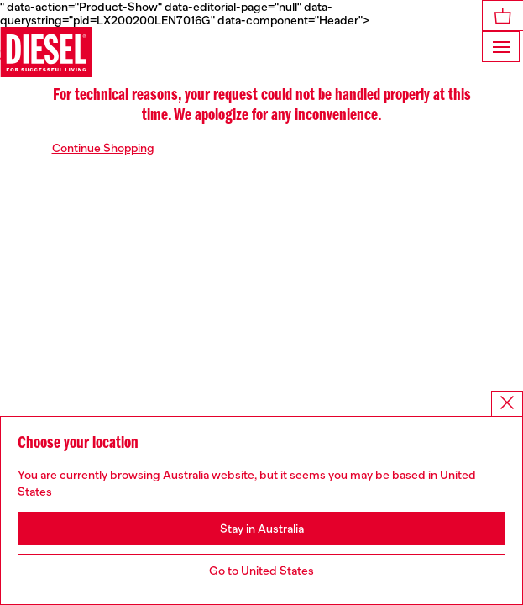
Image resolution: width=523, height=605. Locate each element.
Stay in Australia (262, 528)
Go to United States (261, 570)
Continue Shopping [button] (103, 148)
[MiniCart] (503, 15)
